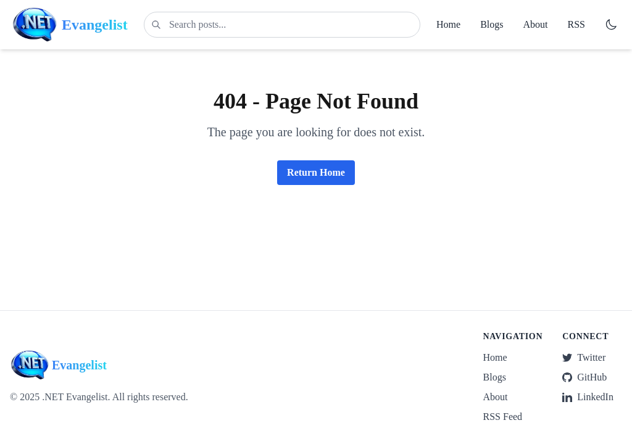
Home (448, 24)
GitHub (584, 377)
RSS (576, 24)
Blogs (491, 24)
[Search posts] (282, 25)
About (535, 24)
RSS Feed (503, 416)
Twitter (583, 357)
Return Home (316, 172)
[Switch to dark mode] (611, 25)
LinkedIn (587, 397)
